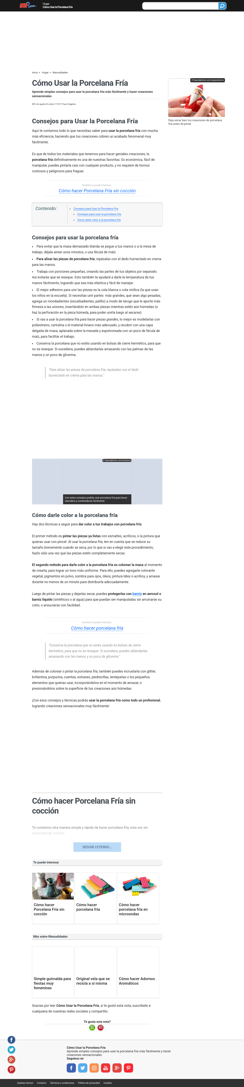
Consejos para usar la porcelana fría (99, 214)
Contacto (41, 1083)
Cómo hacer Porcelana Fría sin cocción (97, 190)
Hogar (46, 4)
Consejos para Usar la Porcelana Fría (95, 208)
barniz (137, 594)
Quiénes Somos (25, 1083)
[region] (97, 420)
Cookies (108, 1083)
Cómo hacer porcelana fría (97, 628)
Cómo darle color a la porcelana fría (99, 220)
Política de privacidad (89, 1083)
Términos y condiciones (62, 1083)
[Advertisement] (122, 40)
